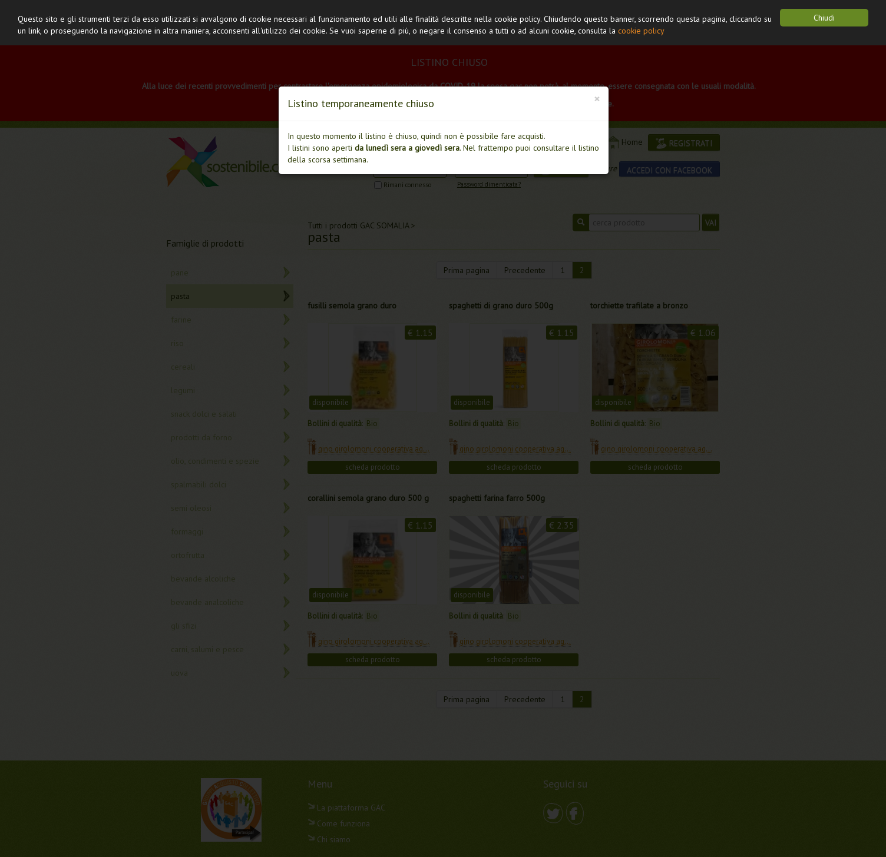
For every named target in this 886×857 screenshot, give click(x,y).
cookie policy (641, 30)
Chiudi (824, 17)
